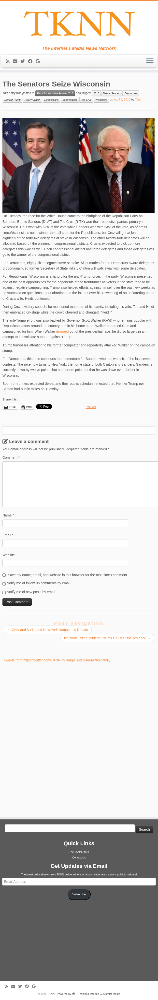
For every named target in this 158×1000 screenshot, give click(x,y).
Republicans (51, 99)
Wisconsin (101, 99)
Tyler (138, 99)
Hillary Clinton (33, 99)
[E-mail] (16, 61)
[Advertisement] (40, 736)
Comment (11, 457)
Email (7, 535)
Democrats (131, 93)
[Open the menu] (150, 61)
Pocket (91, 407)
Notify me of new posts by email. (31, 592)
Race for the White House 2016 (55, 93)
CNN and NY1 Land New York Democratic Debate (47, 630)
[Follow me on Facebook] (32, 61)
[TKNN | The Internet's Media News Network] (79, 23)
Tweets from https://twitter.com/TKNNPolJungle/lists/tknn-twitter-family (57, 660)
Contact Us (79, 857)
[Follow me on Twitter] (24, 61)
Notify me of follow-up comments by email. (39, 583)
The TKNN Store (79, 851)
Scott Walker (69, 99)
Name (8, 515)
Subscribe (79, 894)
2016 (96, 93)
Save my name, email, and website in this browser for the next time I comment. (68, 575)
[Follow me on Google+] (39, 61)
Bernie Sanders (112, 93)
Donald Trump (12, 99)
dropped (62, 331)
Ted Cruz (86, 99)
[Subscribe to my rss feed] (9, 61)
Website (8, 555)
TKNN (51, 993)
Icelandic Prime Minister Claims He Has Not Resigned (107, 638)
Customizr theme (110, 993)
